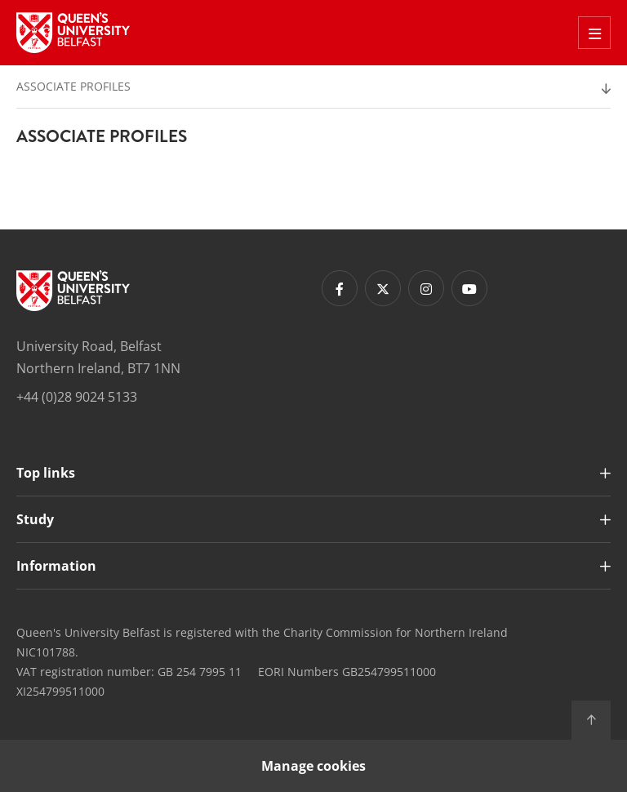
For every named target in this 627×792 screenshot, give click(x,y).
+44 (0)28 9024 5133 (76, 397)
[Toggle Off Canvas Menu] (594, 32)
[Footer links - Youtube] (469, 288)
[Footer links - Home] (73, 290)
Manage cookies (313, 766)
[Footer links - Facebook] (340, 288)
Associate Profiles (73, 86)
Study (35, 519)
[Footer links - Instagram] (426, 288)
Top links (45, 473)
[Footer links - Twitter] (383, 288)
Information (56, 566)
